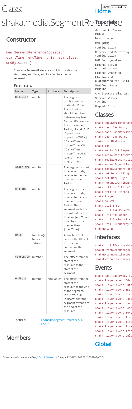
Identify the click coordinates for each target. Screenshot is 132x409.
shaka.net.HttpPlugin (111, 178)
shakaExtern (104, 229)
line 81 (45, 324)
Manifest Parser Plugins (107, 87)
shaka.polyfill (106, 201)
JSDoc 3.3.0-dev (44, 357)
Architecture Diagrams (112, 93)
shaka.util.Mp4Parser (111, 215)
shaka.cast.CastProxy (111, 127)
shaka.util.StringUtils (112, 219)
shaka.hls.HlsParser (110, 141)
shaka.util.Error (108, 206)
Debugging (102, 43)
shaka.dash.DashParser (112, 137)
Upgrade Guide (105, 106)
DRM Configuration (108, 60)
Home (103, 11)
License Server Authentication (106, 66)
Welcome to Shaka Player (108, 32)
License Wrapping (108, 73)
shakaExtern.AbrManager (112, 250)
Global (103, 344)
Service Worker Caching (106, 99)
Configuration (105, 47)
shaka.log (102, 146)
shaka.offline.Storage (112, 192)
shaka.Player (104, 196)
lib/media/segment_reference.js (61, 320)
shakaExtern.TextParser (112, 259)
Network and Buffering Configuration (112, 53)
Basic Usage (104, 38)
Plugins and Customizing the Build (112, 79)
